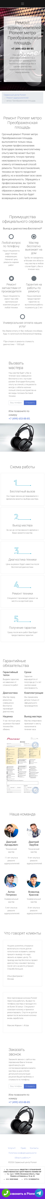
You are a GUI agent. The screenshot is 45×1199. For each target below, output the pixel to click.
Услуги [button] (11, 1148)
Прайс (23, 1148)
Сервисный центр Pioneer (15, 95)
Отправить (30, 403)
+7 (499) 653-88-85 (23, 48)
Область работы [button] (22, 1158)
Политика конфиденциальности (22, 1153)
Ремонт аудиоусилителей (17, 98)
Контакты (34, 1148)
